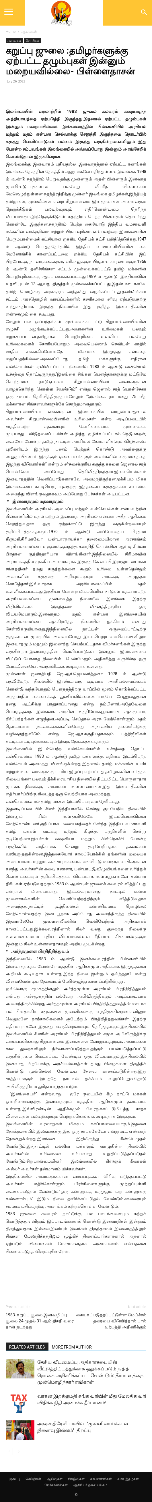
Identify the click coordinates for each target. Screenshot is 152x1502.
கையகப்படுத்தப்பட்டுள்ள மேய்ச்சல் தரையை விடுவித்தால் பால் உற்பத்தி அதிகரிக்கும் (111, 1321)
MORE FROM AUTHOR (72, 1347)
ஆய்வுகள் (29, 31)
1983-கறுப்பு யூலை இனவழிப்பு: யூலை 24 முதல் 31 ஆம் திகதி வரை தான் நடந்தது (40, 1321)
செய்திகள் (32, 41)
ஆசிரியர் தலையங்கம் (90, 1484)
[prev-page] (9, 1451)
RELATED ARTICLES (27, 1347)
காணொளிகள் (101, 1478)
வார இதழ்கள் (128, 1478)
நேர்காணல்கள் (56, 1484)
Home (11, 31)
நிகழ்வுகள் (76, 1478)
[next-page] (18, 1451)
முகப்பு (14, 1478)
